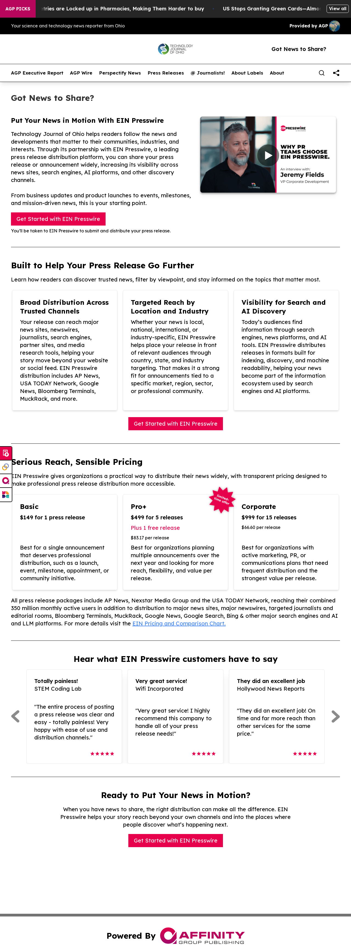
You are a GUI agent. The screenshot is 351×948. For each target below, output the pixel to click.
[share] (336, 73)
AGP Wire (81, 73)
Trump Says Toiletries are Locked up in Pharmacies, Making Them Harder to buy (110, 8)
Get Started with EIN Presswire (58, 218)
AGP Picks (17, 9)
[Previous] (15, 716)
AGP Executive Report (37, 73)
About (277, 73)
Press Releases (166, 73)
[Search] (321, 73)
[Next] (336, 716)
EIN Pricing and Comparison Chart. (179, 623)
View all (337, 8)
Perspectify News (120, 73)
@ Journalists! (208, 73)
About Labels (247, 73)
